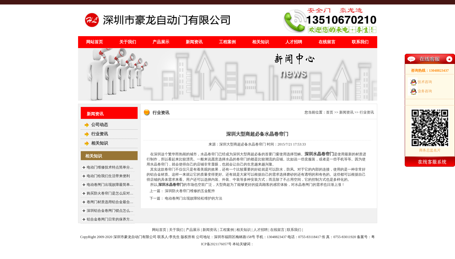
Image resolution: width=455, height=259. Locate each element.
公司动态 (99, 124)
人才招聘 (293, 42)
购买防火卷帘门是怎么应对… (110, 193)
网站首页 (94, 42)
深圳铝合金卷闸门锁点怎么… (110, 211)
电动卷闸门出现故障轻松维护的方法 (193, 198)
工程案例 (227, 42)
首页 (329, 112)
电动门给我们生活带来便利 (108, 176)
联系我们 (360, 42)
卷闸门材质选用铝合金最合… (110, 202)
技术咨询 (425, 82)
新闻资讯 (194, 42)
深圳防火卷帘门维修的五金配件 (190, 191)
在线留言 (327, 42)
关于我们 (127, 42)
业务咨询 (425, 91)
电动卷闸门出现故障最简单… (110, 185)
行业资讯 (99, 134)
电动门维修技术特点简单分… (110, 167)
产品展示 (161, 42)
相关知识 (260, 42)
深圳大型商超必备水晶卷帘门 (257, 134)
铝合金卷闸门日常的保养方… (110, 219)
